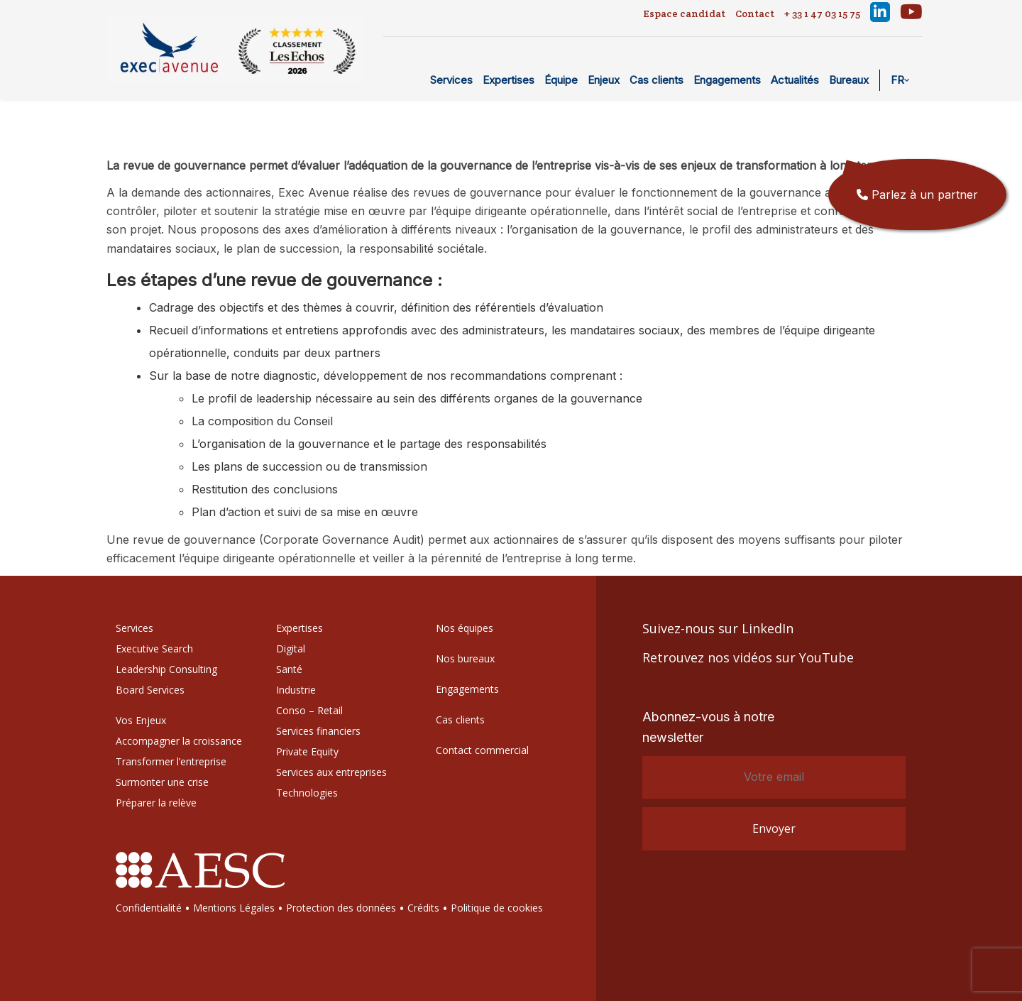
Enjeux (604, 80)
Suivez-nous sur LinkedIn (717, 628)
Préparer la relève (156, 802)
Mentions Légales (234, 907)
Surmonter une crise (162, 782)
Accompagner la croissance (179, 741)
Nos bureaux (465, 658)
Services (451, 80)
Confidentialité (149, 907)
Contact (754, 13)
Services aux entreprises (331, 772)
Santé (289, 669)
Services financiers (318, 731)
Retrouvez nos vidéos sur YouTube (748, 657)
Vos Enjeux (141, 720)
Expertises (508, 80)
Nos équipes (464, 628)
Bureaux (849, 80)
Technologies (307, 792)
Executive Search (154, 648)
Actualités (795, 80)
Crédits (423, 907)
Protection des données (341, 907)
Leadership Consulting (166, 669)
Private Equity (307, 751)
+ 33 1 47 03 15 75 (822, 13)
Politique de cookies (497, 907)
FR (897, 80)
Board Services (150, 689)
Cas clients (656, 80)
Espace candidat (684, 13)
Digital (290, 648)
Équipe (561, 80)
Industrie (296, 689)
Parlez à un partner (917, 194)
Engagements (727, 80)
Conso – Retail (309, 710)
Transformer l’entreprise (171, 761)
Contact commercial (482, 750)
